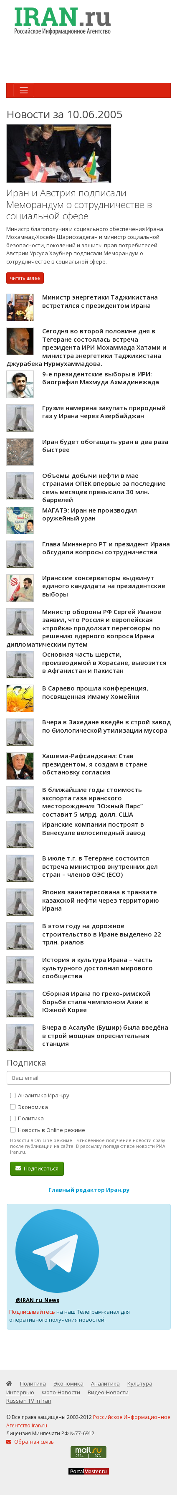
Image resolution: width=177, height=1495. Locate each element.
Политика (27, 1118)
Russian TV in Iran (28, 1400)
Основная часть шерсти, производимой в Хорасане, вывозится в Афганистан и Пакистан (104, 662)
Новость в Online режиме (47, 1130)
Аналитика (105, 1383)
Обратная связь (30, 1441)
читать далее (25, 278)
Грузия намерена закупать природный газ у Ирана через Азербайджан (104, 412)
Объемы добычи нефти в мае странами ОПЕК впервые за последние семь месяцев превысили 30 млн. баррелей (104, 487)
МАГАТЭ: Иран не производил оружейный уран (89, 514)
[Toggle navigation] (23, 90)
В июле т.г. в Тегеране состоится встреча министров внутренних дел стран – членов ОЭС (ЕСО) (100, 866)
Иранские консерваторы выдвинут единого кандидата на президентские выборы (103, 586)
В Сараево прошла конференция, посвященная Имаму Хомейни (95, 692)
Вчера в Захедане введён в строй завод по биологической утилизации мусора (106, 726)
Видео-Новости (108, 1392)
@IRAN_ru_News (37, 1300)
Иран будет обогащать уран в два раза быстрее (105, 445)
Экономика (29, 1107)
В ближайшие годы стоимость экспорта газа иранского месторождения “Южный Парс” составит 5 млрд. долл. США (92, 801)
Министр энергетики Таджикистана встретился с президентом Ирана (100, 301)
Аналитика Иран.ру (39, 1095)
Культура (139, 1383)
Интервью (20, 1392)
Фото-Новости (61, 1392)
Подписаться (36, 1168)
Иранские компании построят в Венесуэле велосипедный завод (93, 828)
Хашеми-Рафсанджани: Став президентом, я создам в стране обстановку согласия (94, 763)
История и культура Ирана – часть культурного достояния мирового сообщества (97, 967)
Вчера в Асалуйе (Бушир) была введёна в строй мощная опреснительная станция (105, 1035)
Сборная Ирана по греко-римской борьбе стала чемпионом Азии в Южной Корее (96, 1001)
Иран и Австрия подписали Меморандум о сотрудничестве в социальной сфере (79, 204)
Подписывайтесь (32, 1311)
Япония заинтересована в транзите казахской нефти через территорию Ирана (100, 900)
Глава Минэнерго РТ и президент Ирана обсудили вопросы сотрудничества (106, 548)
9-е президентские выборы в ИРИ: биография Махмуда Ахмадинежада (100, 378)
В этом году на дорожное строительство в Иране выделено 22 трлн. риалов (101, 933)
